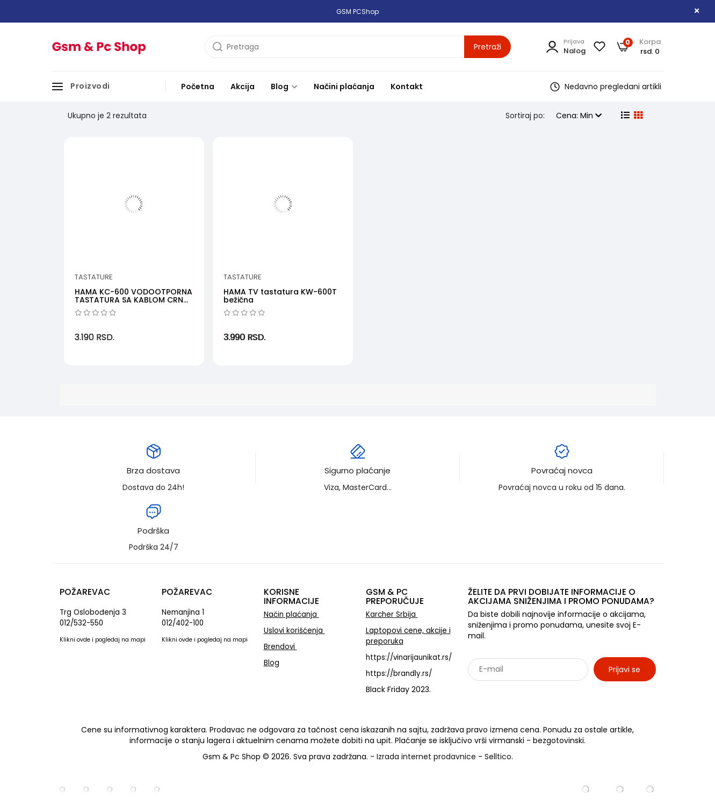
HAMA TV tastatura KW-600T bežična (280, 295)
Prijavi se (624, 669)
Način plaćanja (291, 614)
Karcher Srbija (392, 614)
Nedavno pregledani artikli (605, 86)
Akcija (242, 86)
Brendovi (280, 647)
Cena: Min (579, 115)
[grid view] (637, 115)
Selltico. (499, 756)
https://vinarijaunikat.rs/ (409, 657)
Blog (284, 86)
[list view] (624, 115)
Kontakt (407, 86)
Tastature (94, 277)
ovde (83, 640)
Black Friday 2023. (398, 689)
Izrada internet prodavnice (426, 756)
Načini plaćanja (344, 86)
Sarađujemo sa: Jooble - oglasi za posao (535, 692)
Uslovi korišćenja (294, 630)
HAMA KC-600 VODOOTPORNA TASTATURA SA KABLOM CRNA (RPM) (133, 300)
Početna (197, 86)
